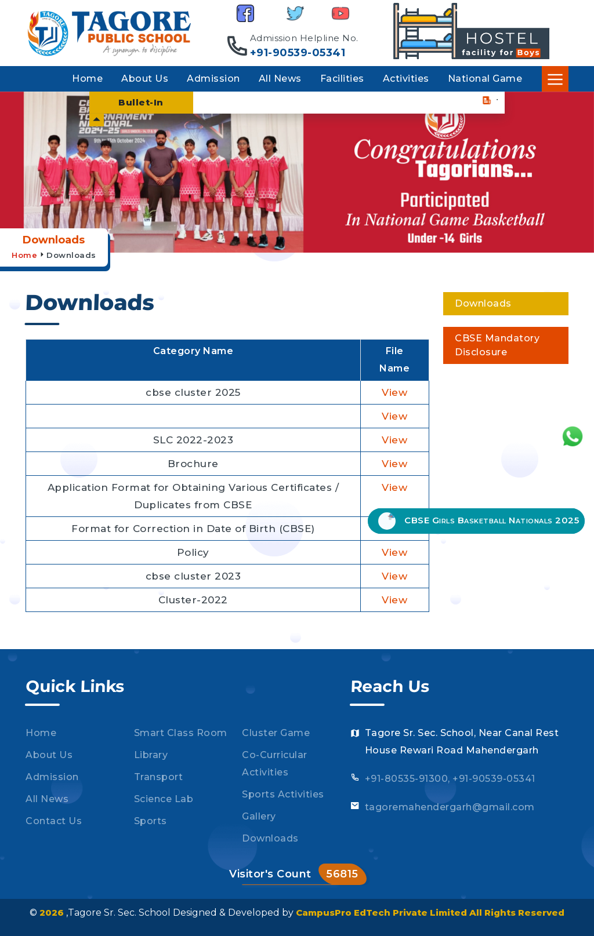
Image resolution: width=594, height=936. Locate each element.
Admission (213, 78)
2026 (52, 912)
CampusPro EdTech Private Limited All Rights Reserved (430, 912)
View (394, 392)
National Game (485, 78)
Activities (406, 78)
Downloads (71, 255)
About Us (144, 78)
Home (87, 78)
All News (280, 78)
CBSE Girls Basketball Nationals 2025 (478, 521)
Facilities (342, 78)
